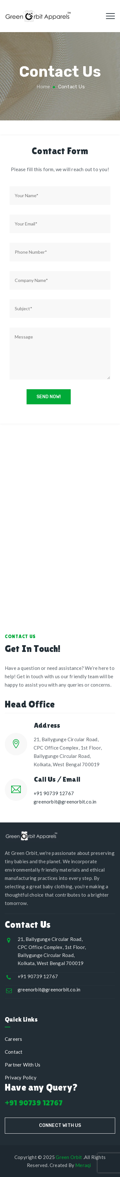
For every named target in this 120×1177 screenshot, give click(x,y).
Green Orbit (69, 1157)
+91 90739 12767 (54, 793)
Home (42, 87)
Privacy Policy (20, 1077)
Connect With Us (60, 1125)
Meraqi (83, 1165)
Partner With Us (22, 1064)
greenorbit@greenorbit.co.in (65, 801)
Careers (13, 1039)
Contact (13, 1052)
